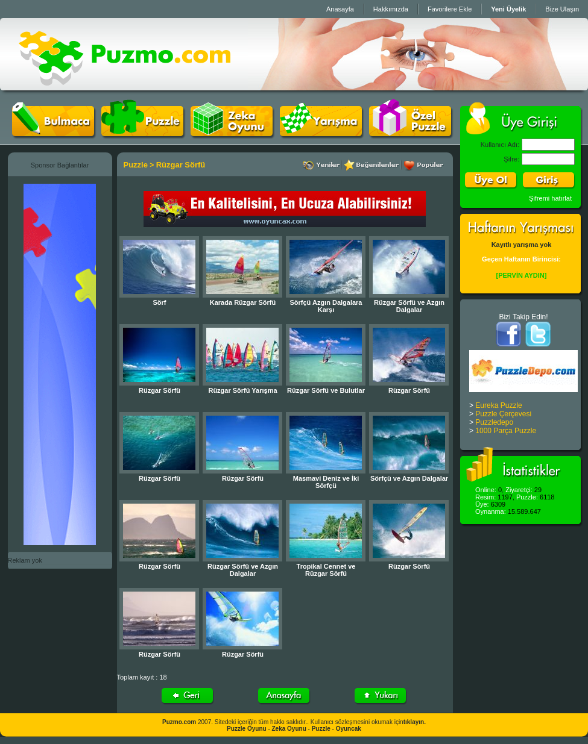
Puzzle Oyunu (247, 728)
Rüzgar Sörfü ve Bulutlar (326, 390)
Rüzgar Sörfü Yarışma (242, 390)
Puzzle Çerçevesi (503, 414)
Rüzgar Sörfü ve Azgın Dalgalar (409, 306)
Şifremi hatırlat (550, 198)
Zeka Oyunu (289, 728)
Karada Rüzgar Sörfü (243, 302)
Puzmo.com (179, 722)
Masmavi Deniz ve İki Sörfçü (326, 482)
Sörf (159, 302)
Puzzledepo (494, 422)
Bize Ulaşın (562, 9)
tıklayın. (414, 722)
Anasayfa (340, 9)
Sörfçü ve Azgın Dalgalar (409, 478)
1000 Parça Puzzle (505, 431)
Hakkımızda (390, 9)
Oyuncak (348, 728)
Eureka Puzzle (498, 405)
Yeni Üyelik (508, 9)
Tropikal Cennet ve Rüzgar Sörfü (326, 570)
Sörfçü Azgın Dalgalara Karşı (325, 306)
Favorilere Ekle (450, 9)
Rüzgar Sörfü (181, 164)
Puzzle (136, 164)
